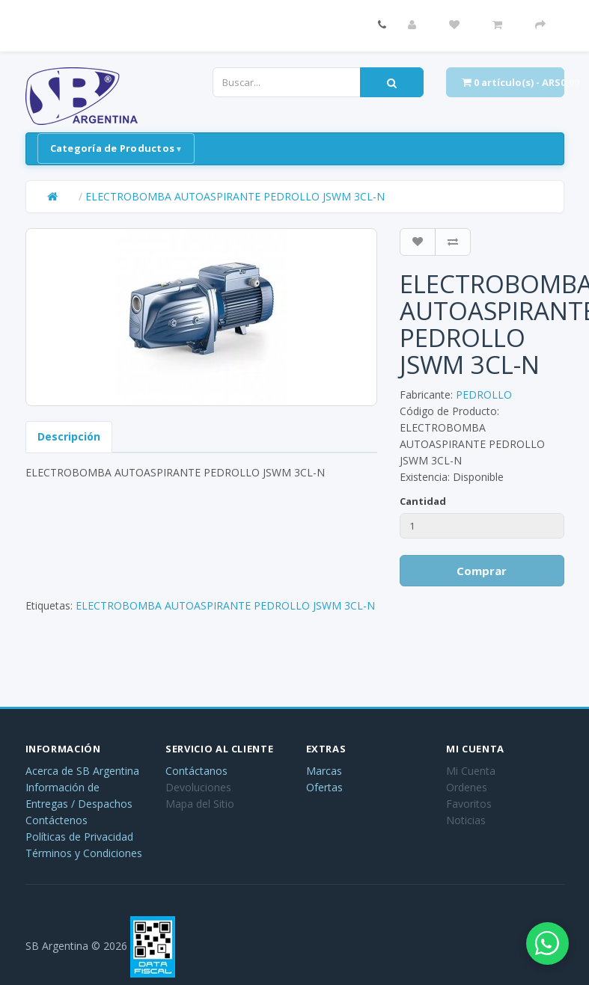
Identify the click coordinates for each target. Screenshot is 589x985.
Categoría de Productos (112, 148)
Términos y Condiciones (83, 853)
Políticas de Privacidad (79, 836)
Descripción (68, 436)
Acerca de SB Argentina (82, 771)
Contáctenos (56, 820)
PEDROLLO (484, 394)
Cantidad (423, 501)
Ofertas (324, 787)
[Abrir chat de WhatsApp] (544, 940)
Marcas (324, 771)
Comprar (482, 570)
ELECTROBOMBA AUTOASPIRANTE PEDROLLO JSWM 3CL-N (235, 196)
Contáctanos (196, 771)
